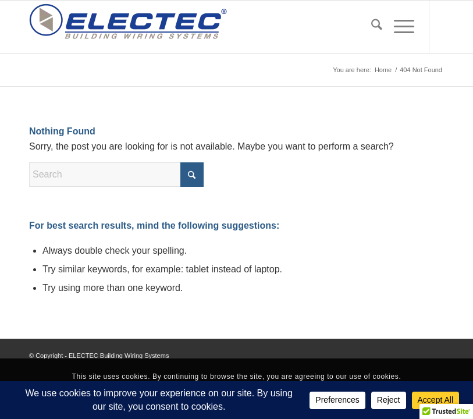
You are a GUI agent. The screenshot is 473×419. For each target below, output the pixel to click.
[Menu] (398, 27)
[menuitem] (371, 27)
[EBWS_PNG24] (128, 27)
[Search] (371, 27)
